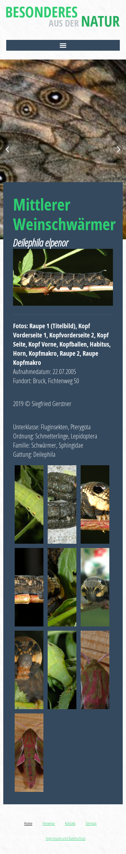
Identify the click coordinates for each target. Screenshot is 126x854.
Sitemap (91, 823)
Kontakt (70, 823)
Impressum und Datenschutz (66, 838)
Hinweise (48, 823)
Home (28, 823)
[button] (62, 45)
